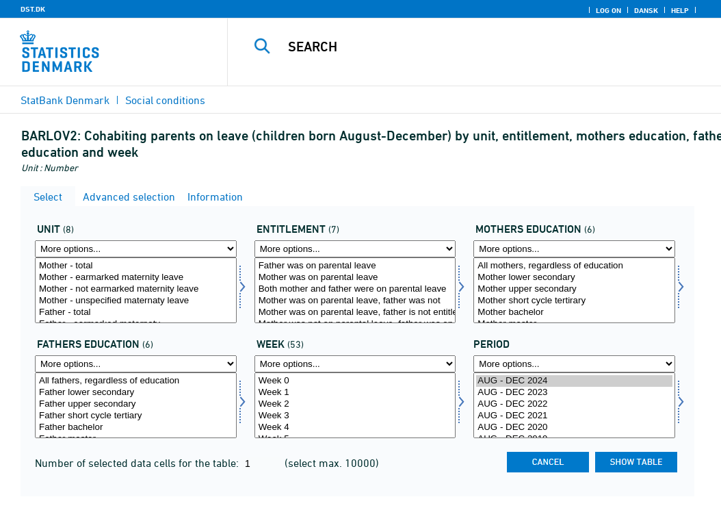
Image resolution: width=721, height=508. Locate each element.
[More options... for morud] (574, 248)
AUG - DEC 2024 (574, 381)
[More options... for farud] (136, 363)
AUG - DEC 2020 (574, 427)
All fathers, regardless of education (136, 381)
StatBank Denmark (65, 100)
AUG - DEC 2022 (574, 404)
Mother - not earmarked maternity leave (136, 289)
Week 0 (355, 381)
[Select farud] (136, 405)
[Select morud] (574, 290)
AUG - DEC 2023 (574, 392)
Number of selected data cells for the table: (138, 463)
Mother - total (136, 266)
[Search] (477, 46)
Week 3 (355, 416)
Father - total (136, 312)
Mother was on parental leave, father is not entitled (355, 312)
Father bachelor (136, 427)
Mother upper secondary (574, 289)
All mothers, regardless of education (574, 266)
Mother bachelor (574, 312)
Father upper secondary (136, 404)
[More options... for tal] (136, 248)
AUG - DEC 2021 (574, 416)
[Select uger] (355, 405)
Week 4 (355, 427)
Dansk (646, 10)
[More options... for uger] (355, 363)
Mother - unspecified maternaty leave (136, 301)
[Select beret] (355, 290)
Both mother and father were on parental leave (355, 289)
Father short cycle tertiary (136, 416)
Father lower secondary (136, 392)
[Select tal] (136, 290)
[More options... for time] (574, 363)
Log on (608, 10)
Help (680, 10)
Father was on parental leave (355, 266)
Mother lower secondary (574, 277)
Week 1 (355, 392)
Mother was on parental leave (355, 277)
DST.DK (33, 9)
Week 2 (355, 404)
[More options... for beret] (355, 248)
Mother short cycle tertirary (574, 301)
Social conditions (165, 100)
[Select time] (574, 405)
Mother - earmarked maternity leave (136, 277)
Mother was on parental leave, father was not (355, 301)
